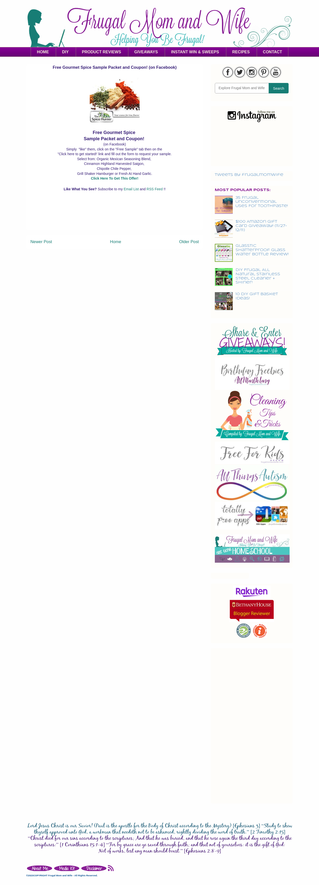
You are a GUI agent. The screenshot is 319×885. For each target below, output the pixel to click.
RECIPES (241, 52)
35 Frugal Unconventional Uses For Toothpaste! (262, 202)
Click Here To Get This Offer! (114, 178)
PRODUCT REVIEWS (101, 52)
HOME (43, 52)
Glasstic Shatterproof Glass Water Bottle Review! (262, 250)
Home (115, 241)
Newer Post (41, 241)
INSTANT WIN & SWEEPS (195, 52)
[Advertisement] (114, 218)
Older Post (189, 241)
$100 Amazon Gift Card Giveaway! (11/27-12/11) (261, 226)
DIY (65, 52)
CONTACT (272, 52)
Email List (132, 189)
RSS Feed (155, 189)
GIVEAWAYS (146, 52)
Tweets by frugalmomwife (249, 175)
